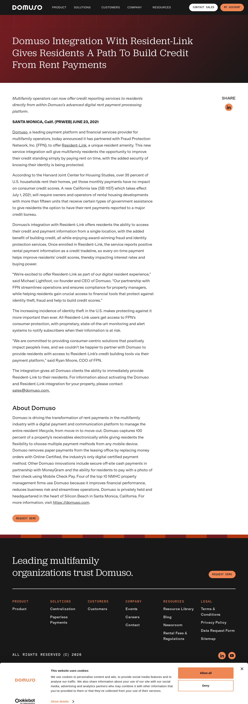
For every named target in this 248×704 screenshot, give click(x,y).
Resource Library (178, 609)
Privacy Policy (214, 623)
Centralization (63, 609)
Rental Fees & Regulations (175, 636)
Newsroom (173, 625)
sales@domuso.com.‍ (31, 390)
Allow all (206, 668)
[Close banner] (242, 663)
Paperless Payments (59, 620)
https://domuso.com (71, 502)
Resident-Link (74, 145)
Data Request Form (218, 630)
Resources (162, 7)
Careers (133, 617)
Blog (167, 617)
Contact (133, 625)
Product (59, 7)
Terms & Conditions (210, 612)
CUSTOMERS (111, 7)
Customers (97, 609)
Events (132, 609)
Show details (60, 696)
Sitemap (208, 639)
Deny (205, 680)
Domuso (20, 132)
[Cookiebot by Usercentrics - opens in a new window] (25, 696)
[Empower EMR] (27, 7)
